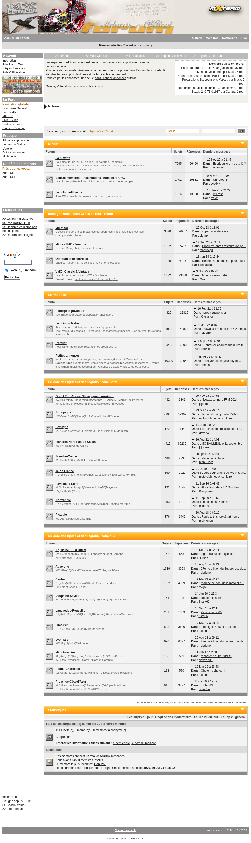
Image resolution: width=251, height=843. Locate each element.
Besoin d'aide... (17, 805)
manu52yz (206, 250)
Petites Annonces (13, 152)
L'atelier (7, 148)
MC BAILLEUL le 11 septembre (221, 443)
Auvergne (62, 566)
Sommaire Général (14, 108)
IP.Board (123, 838)
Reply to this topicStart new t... (221, 516)
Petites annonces (67, 355)
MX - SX (7, 116)
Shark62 (204, 601)
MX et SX (61, 228)
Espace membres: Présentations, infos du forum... (90, 177)
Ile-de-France (64, 471)
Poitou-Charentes (67, 669)
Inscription (144, 45)
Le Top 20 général (233, 717)
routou (203, 631)
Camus (230, 91)
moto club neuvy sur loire (215, 418)
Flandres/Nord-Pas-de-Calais (75, 442)
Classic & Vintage (13, 128)
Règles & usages (13, 68)
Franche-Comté (66, 456)
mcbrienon (206, 520)
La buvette (62, 158)
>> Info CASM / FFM (16, 223)
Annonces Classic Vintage (113, 366)
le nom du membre (143, 743)
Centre (60, 579)
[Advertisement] (22, 194)
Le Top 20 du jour (206, 717)
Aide (243, 38)
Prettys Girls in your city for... (222, 361)
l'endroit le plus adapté (151, 70)
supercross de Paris (215, 231)
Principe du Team (13, 64)
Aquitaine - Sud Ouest (70, 550)
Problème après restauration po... (224, 246)
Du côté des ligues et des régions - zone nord (82, 382)
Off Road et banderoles (71, 259)
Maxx (231, 72)
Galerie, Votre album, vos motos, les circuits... (75, 86)
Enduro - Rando (12, 124)
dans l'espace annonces (110, 78)
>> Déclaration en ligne (17, 235)
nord (66, 62)
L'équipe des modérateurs (173, 717)
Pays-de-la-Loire (66, 483)
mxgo (202, 587)
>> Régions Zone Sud (207, 56)
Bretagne (61, 427)
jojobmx (206, 332)
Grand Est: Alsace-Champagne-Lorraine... (84, 396)
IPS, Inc (140, 838)
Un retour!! (220, 179)
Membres (212, 38)
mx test (218, 194)
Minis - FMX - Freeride (70, 244)
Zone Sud (8, 177)
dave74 (204, 433)
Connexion (129, 45)
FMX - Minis (10, 120)
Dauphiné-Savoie (67, 596)
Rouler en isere (211, 598)
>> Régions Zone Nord (171, 56)
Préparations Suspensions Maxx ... (199, 75)
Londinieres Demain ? (215, 502)
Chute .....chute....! (213, 670)
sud (75, 62)
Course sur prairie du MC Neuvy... (223, 472)
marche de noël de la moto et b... (222, 583)
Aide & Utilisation (13, 72)
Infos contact (15, 809)
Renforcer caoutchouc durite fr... (199, 87)
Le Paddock (57, 295)
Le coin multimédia (68, 192)
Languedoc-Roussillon (71, 610)
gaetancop (227, 68)
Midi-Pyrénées (65, 652)
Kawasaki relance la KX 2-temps (224, 329)
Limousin (61, 625)
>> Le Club (62, 56)
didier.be (204, 689)
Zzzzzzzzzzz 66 (211, 612)
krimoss (206, 365)
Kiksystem (207, 316)
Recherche (229, 38)
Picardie (61, 514)
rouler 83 (207, 685)
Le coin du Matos (13, 144)
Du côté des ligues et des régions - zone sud (81, 536)
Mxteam (53, 106)
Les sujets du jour (140, 717)
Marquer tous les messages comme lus (221, 702)
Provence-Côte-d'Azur (70, 681)
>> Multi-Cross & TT (99, 56)
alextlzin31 (206, 660)
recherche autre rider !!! (216, 656)
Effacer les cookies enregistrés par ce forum (165, 702)
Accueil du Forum (16, 38)
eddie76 (204, 506)
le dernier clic (121, 743)
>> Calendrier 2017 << (17, 219)
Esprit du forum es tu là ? (197, 68)
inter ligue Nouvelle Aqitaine (219, 627)
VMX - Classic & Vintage (72, 271)
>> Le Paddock (135, 56)
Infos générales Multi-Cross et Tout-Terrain (80, 214)
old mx (204, 235)
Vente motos (82, 362)
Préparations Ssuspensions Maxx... (205, 79)
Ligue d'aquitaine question (218, 554)
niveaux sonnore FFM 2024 (219, 399)
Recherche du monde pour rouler (223, 261)
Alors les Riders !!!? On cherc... (221, 487)
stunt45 (203, 558)
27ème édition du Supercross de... (223, 568)
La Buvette (9, 112)
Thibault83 (206, 265)
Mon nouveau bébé (209, 72)
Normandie (63, 500)
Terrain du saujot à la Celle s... (221, 414)
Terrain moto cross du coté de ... (222, 429)
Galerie (197, 38)
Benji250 (100, 764)
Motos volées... (140, 366)
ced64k (230, 87)
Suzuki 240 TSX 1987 (206, 91)
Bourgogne (63, 412)
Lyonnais (61, 639)
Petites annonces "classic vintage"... (96, 279)
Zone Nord (9, 173)
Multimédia (9, 156)
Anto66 (203, 616)
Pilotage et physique (15, 140)
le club (53, 144)
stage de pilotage (212, 458)
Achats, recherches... (138, 362)
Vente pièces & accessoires (107, 362)
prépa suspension (215, 312)
